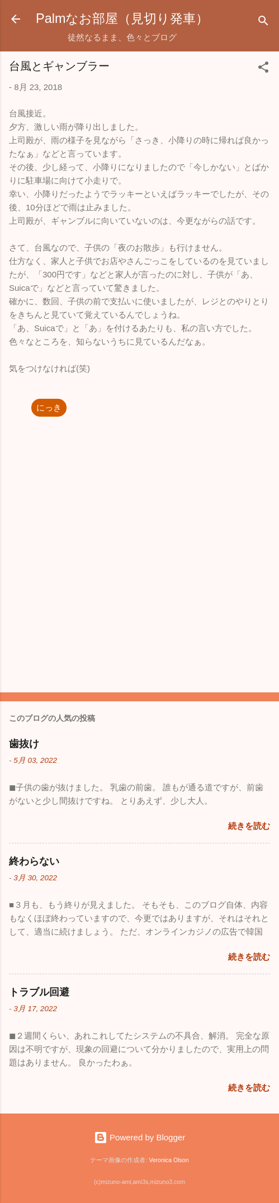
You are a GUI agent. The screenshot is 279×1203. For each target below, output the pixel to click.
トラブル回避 (39, 992)
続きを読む (249, 826)
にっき (49, 407)
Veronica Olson (168, 1160)
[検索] (263, 23)
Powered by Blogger (139, 1137)
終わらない (34, 861)
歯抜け (24, 743)
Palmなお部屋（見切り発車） (122, 18)
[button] (263, 69)
